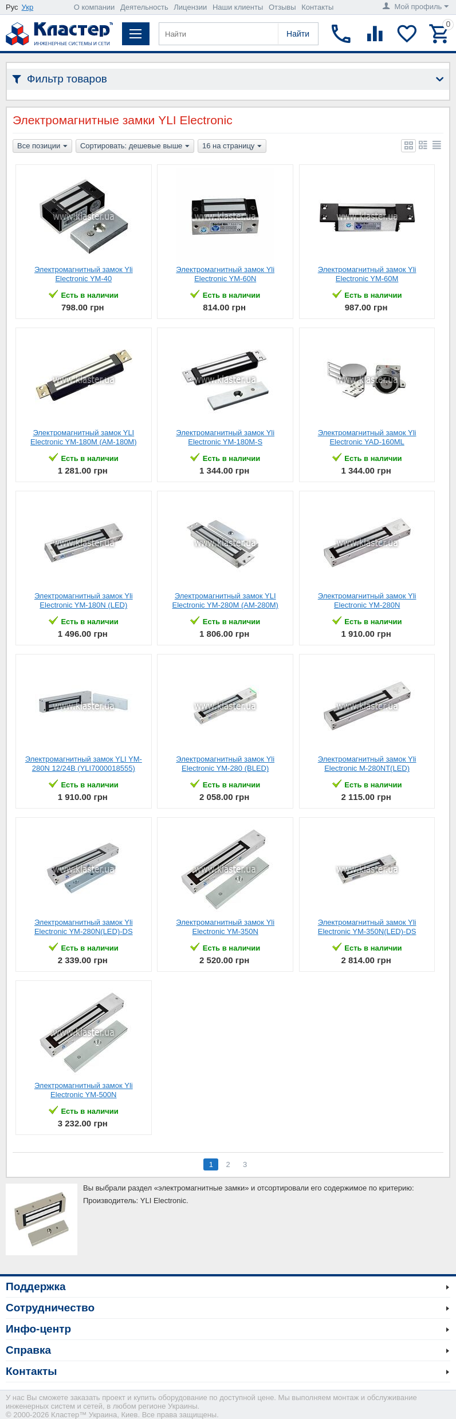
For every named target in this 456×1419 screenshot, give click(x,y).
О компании (94, 7)
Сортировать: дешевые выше (135, 146)
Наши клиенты (238, 7)
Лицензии (190, 7)
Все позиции (42, 146)
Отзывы (282, 7)
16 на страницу (232, 146)
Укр (28, 7)
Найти (297, 33)
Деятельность (144, 7)
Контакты (317, 7)
